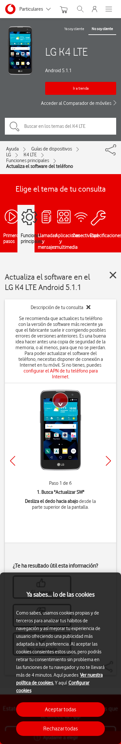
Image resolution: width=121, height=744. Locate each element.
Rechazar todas (60, 728)
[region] (60, 658)
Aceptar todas (60, 709)
